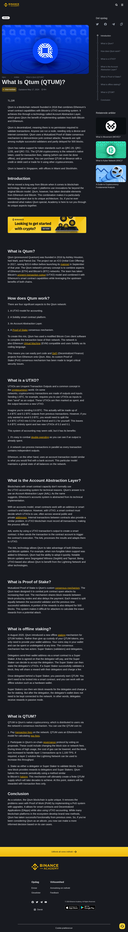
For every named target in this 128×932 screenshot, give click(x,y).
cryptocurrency (20, 390)
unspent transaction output (31, 274)
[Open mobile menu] (122, 5)
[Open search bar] (116, 5)
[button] (122, 4)
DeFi (54, 353)
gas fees (35, 735)
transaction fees (23, 732)
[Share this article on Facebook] (105, 24)
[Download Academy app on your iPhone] (72, 908)
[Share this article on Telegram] (113, 24)
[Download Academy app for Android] (87, 908)
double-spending (40, 437)
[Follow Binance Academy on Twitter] (37, 902)
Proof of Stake (20, 330)
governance (49, 742)
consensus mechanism (67, 588)
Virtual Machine (32, 343)
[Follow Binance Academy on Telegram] (41, 902)
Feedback (54, 893)
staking (61, 635)
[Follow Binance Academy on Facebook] (32, 902)
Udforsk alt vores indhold (63, 852)
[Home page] (11, 5)
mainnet (65, 264)
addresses (21, 517)
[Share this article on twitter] (97, 24)
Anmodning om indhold (60, 888)
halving (24, 776)
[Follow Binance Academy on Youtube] (46, 902)
